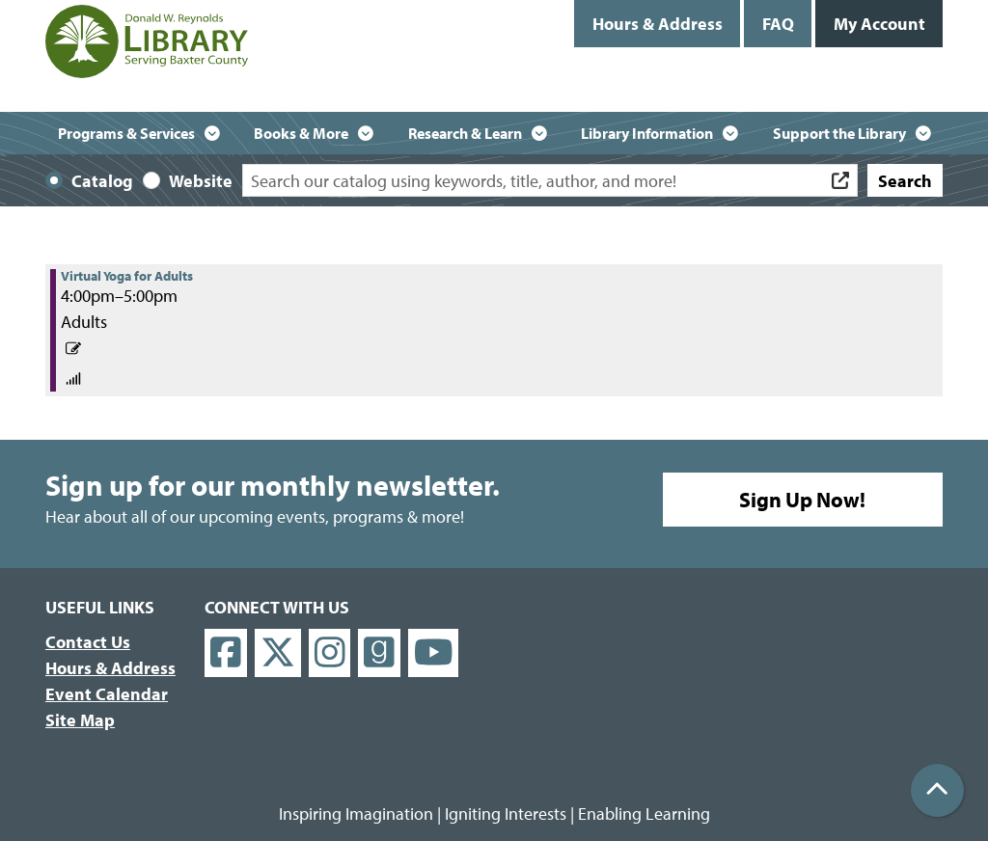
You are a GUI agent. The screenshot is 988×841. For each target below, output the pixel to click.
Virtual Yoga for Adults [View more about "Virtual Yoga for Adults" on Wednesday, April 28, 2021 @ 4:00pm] (127, 276)
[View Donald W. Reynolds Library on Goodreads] (379, 653)
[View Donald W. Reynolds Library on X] (278, 653)
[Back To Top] (937, 790)
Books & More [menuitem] (301, 133)
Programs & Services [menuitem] (126, 133)
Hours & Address (657, 24)
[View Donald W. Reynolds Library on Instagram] (330, 653)
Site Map (80, 720)
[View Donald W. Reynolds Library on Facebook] (226, 653)
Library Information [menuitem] (647, 133)
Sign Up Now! (802, 499)
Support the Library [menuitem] (839, 133)
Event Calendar (106, 694)
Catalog (102, 181)
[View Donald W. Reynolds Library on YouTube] (433, 653)
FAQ (778, 24)
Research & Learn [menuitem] (465, 133)
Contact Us (87, 642)
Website (201, 181)
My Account (879, 24)
